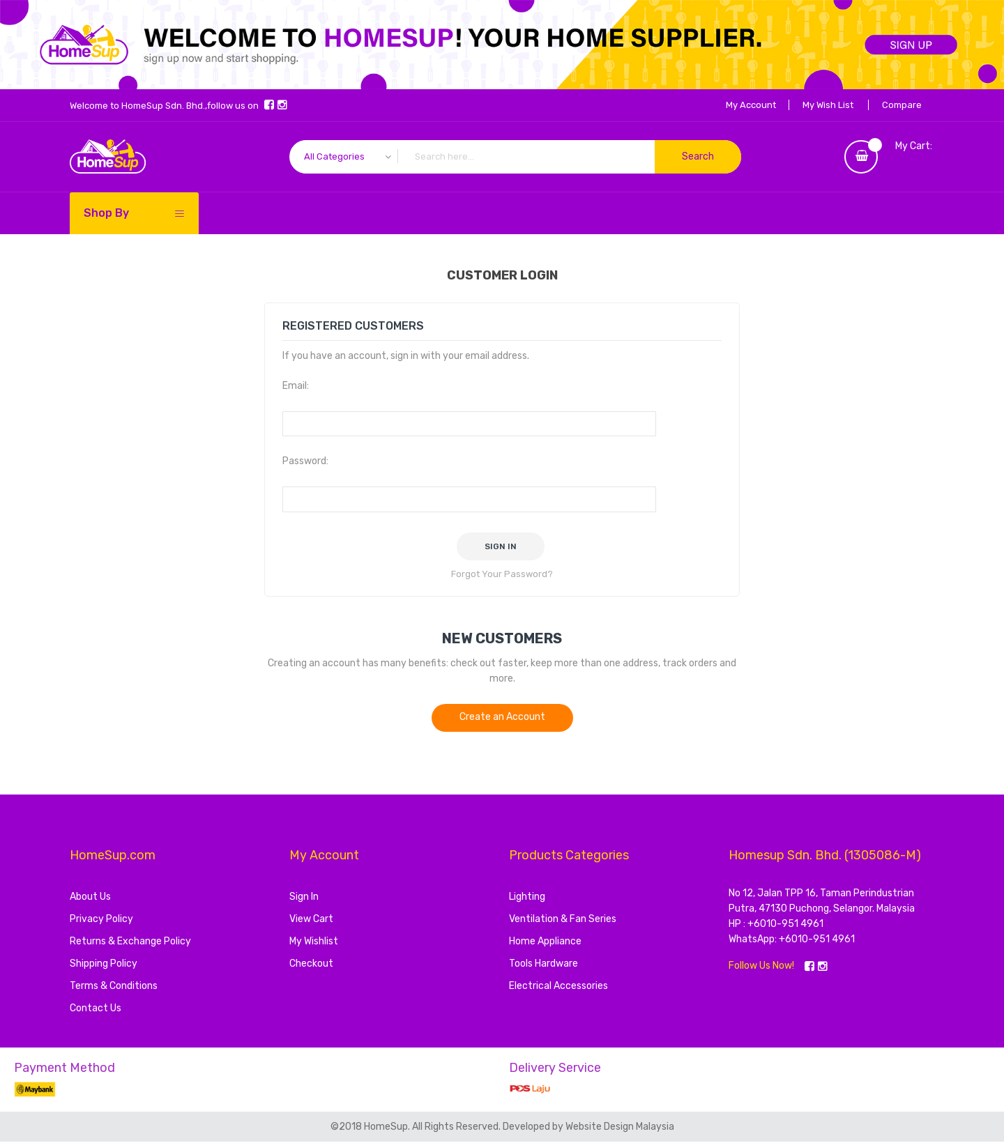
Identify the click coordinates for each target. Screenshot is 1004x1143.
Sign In (304, 898)
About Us (90, 898)
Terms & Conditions (114, 987)
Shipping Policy (103, 965)
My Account (745, 105)
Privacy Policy (101, 920)
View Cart (311, 920)
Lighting (527, 898)
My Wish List (824, 105)
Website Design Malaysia (619, 1128)
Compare (900, 105)
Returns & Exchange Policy (130, 943)
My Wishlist (313, 943)
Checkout (311, 965)
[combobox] (515, 157)
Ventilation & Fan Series (562, 920)
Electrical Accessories (558, 987)
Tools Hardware (543, 965)
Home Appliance (545, 943)
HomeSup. (388, 1128)
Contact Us (95, 1009)
